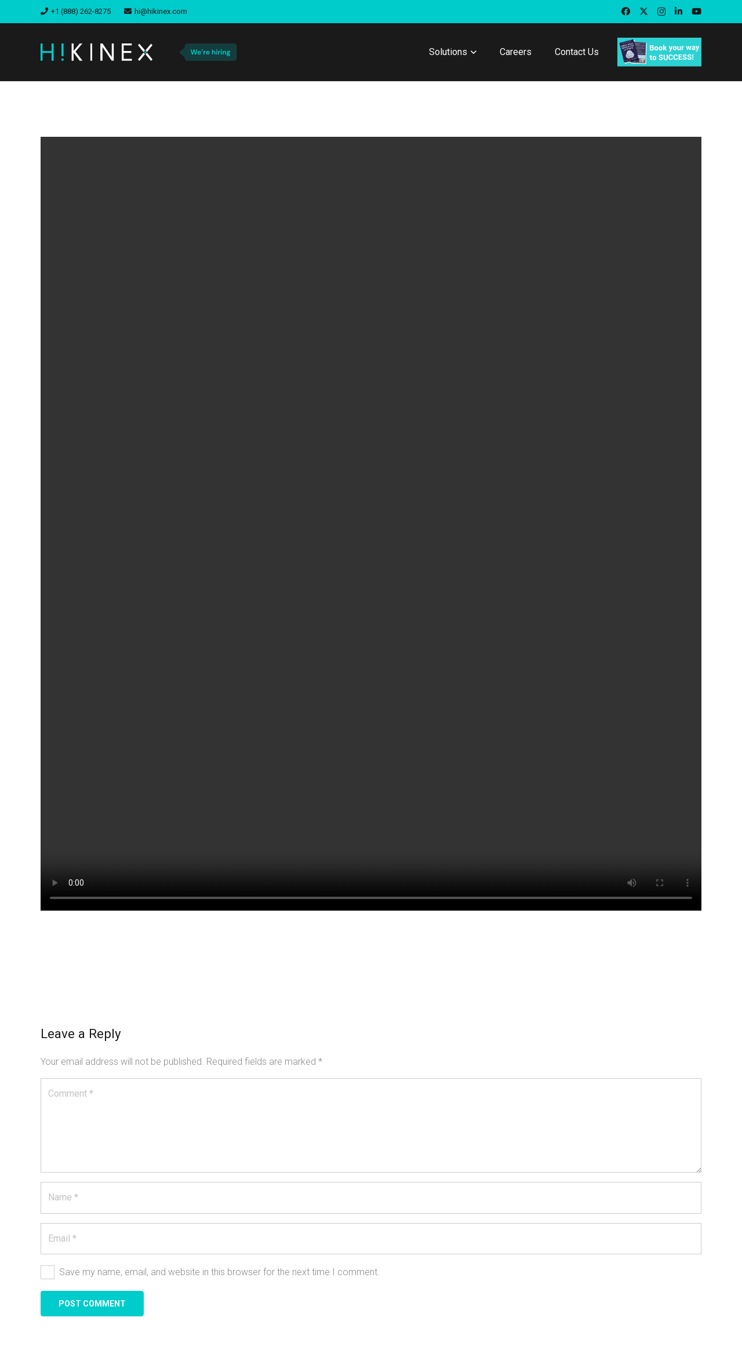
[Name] (371, 1197)
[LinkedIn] (678, 11)
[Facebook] (625, 11)
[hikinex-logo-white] (96, 52)
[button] (472, 52)
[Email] (371, 1238)
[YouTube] (696, 11)
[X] (643, 11)
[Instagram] (661, 12)
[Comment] (371, 1125)
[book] (659, 52)
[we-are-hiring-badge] (208, 52)
